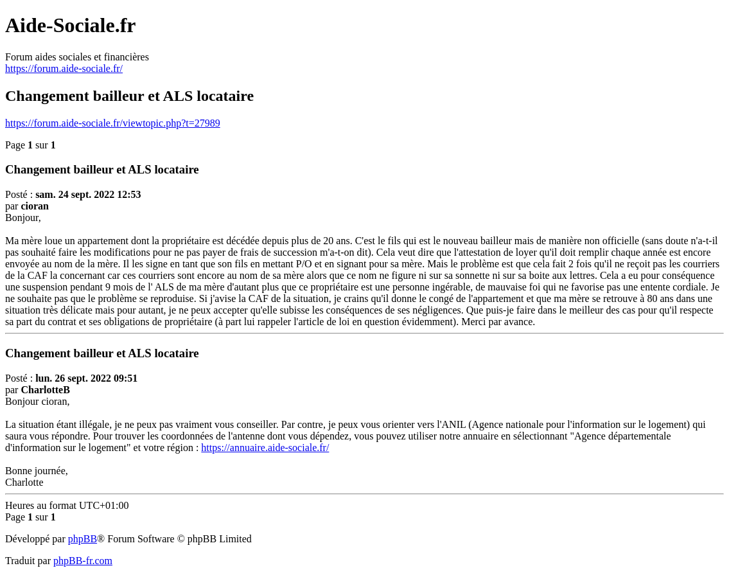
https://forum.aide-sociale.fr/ (64, 68)
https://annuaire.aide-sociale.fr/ (265, 447)
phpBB (82, 538)
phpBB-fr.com (82, 560)
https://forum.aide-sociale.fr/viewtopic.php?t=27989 (112, 123)
